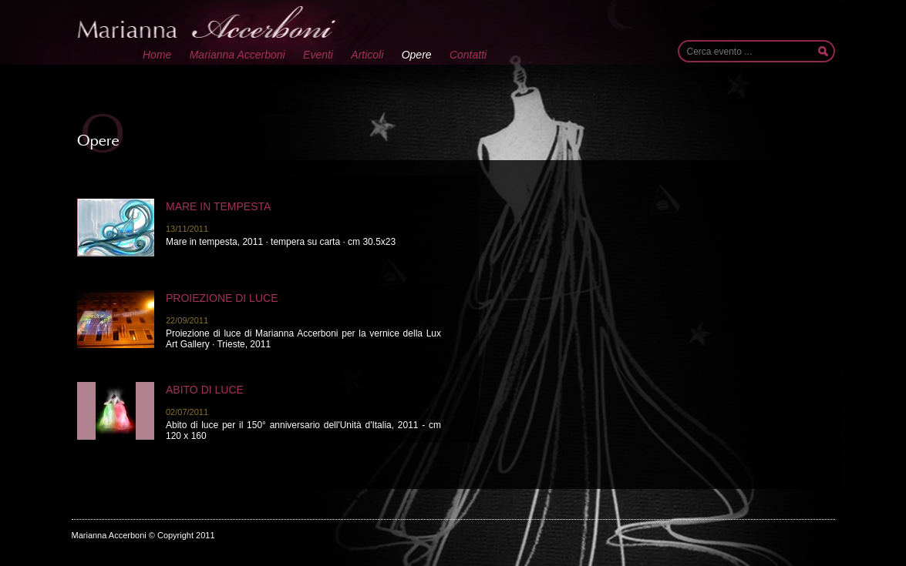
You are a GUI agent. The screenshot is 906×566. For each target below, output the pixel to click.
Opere (417, 55)
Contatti (468, 55)
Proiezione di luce (222, 298)
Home (157, 55)
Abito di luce (205, 389)
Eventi (318, 55)
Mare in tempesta (218, 206)
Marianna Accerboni (237, 55)
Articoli (367, 55)
